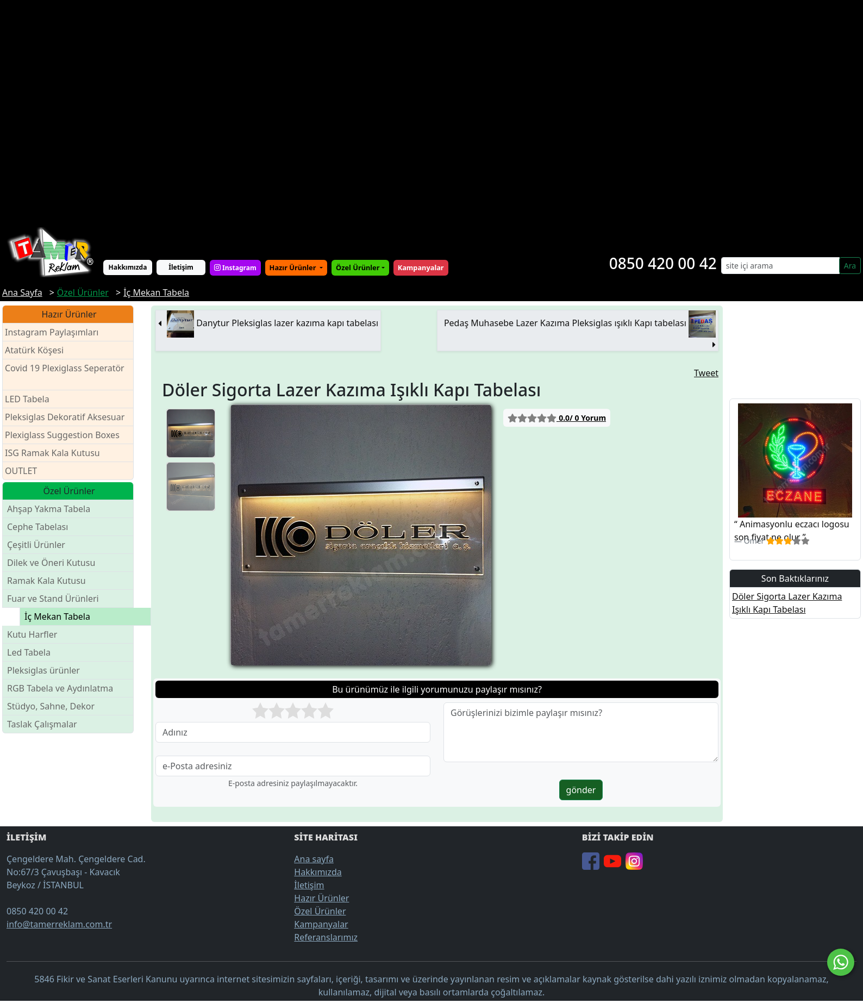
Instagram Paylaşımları (56, 332)
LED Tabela (27, 399)
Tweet (706, 373)
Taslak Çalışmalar (42, 724)
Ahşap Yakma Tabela (48, 509)
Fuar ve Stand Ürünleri (53, 599)
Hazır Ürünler (294, 267)
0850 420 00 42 (663, 263)
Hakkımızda (128, 267)
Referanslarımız (326, 937)
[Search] (780, 265)
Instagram (235, 267)
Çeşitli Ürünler (36, 545)
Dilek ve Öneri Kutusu (51, 563)
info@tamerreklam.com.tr (59, 924)
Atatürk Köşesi (34, 350)
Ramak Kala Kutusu (46, 581)
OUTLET (21, 471)
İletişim (180, 267)
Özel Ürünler (320, 911)
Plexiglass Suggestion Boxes (62, 435)
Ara (850, 265)
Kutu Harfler (32, 634)
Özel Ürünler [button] (357, 267)
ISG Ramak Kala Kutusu (52, 453)
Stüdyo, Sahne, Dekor (51, 706)
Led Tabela (29, 652)
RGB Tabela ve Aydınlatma (60, 688)
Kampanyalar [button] (421, 267)
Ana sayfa (314, 859)
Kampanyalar (321, 924)
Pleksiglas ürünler (43, 670)
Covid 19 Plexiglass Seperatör (64, 375)
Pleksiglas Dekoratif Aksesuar (64, 417)
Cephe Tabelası (37, 527)
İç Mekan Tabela (57, 616)
